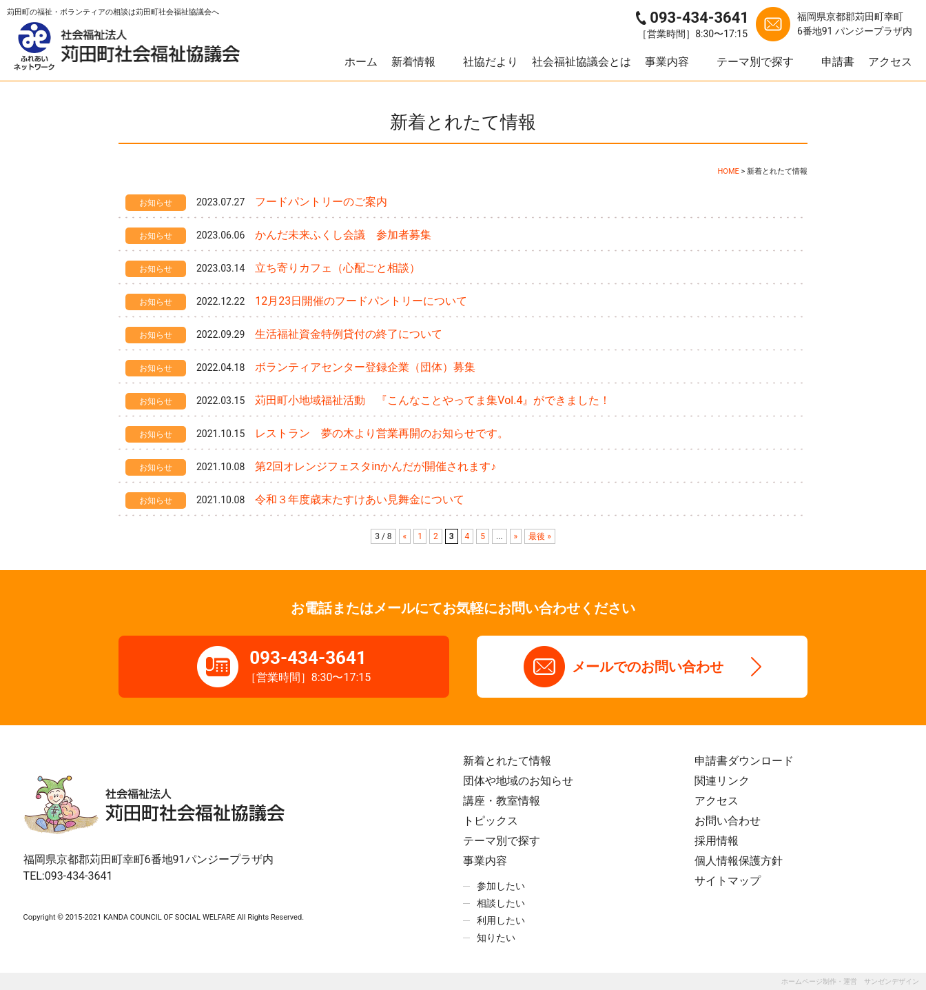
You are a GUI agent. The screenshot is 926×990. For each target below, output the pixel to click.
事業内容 (667, 61)
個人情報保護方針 (738, 860)
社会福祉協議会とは (581, 61)
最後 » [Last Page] (539, 536)
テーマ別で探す (755, 61)
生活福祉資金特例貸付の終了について (348, 334)
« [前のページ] (405, 536)
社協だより (490, 61)
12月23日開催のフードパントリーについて (361, 300)
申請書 (837, 61)
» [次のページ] (516, 536)
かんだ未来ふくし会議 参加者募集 (343, 234)
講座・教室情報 (501, 800)
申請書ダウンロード (744, 760)
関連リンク (722, 780)
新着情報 (413, 61)
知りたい (496, 937)
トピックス (490, 820)
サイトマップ (727, 880)
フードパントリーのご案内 (321, 201)
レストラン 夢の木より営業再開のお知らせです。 (381, 433)
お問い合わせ (727, 820)
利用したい (501, 920)
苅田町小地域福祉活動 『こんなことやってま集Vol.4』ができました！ (432, 400)
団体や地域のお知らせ (518, 780)
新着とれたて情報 (507, 760)
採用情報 (716, 840)
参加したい (501, 885)
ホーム (361, 61)
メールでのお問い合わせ (647, 666)
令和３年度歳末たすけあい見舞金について (359, 499)
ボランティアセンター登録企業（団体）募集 (365, 367)
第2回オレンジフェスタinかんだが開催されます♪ (375, 466)
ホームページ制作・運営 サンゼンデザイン (850, 981)
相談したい (501, 903)
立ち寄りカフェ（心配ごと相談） (337, 267)
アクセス (890, 61)
